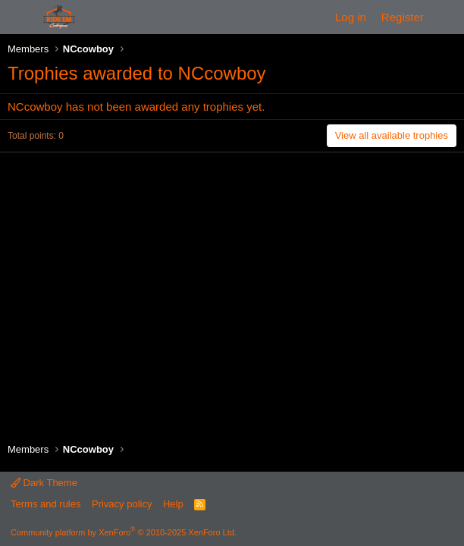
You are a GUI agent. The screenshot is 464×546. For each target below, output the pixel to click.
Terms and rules (45, 504)
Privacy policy (122, 504)
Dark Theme (44, 482)
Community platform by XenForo (124, 532)
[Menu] (21, 17)
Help (173, 504)
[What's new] (446, 17)
